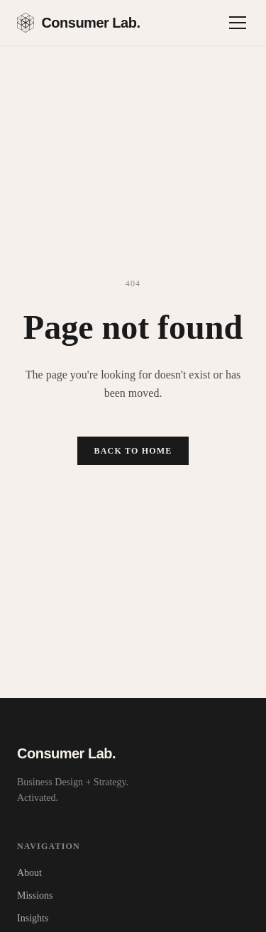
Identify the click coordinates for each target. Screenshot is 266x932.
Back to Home (133, 451)
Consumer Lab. (78, 23)
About (29, 873)
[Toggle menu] (237, 22)
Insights (32, 918)
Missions (35, 895)
